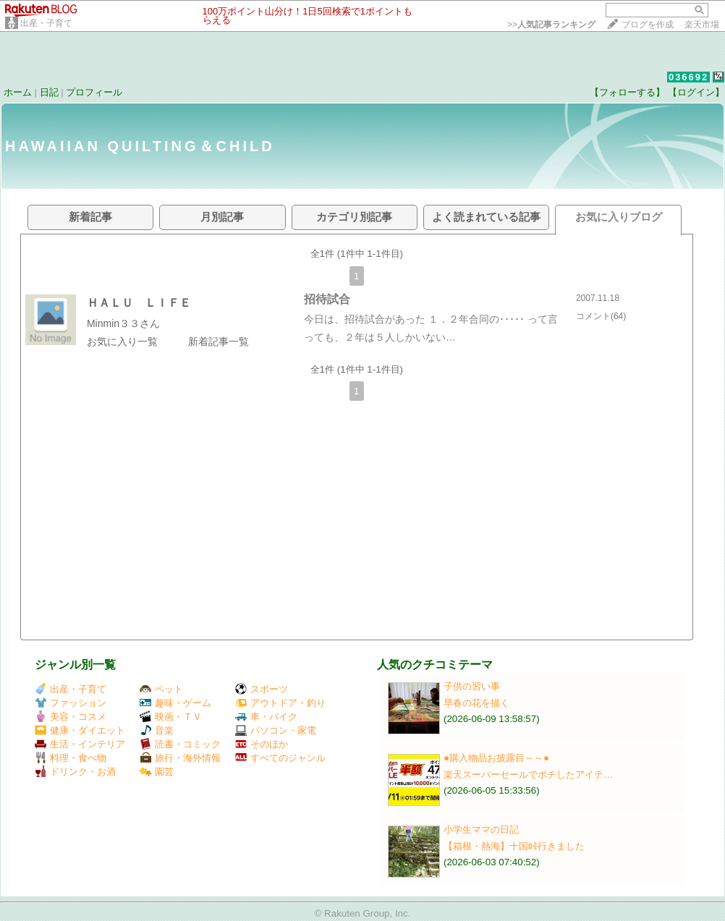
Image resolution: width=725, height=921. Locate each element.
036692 (688, 77)
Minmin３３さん (123, 323)
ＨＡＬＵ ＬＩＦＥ (139, 303)
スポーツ (261, 689)
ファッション (70, 702)
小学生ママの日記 (481, 829)
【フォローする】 (627, 92)
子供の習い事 (472, 686)
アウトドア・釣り (280, 702)
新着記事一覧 (218, 341)
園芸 (157, 771)
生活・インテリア (80, 744)
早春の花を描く (476, 702)
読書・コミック (180, 744)
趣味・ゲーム (175, 702)
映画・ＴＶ (171, 716)
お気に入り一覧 (122, 341)
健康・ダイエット (80, 730)
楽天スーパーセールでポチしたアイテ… (528, 774)
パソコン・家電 (275, 730)
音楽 (157, 730)
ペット (161, 689)
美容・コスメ (70, 716)
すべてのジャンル (280, 757)
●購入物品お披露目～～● (496, 757)
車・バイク (266, 716)
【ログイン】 (696, 92)
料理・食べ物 (70, 757)
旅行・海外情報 (180, 757)
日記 (49, 92)
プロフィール (94, 92)
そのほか (261, 744)
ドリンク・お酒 (75, 771)
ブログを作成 (648, 25)
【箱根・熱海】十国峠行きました (514, 846)
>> (551, 25)
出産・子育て (46, 23)
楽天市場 (701, 25)
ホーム (18, 92)
